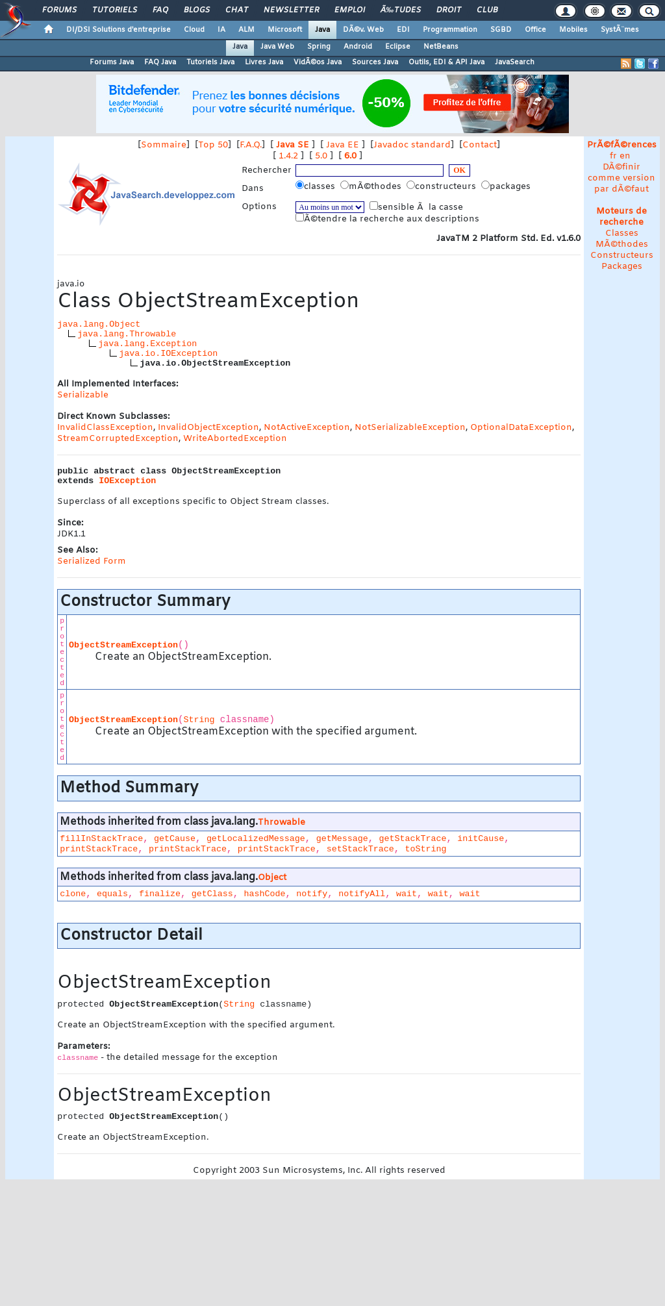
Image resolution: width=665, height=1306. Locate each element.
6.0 (350, 156)
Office (535, 29)
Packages (621, 266)
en (625, 156)
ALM (246, 29)
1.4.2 (288, 156)
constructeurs (443, 186)
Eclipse (397, 46)
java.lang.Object (98, 324)
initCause (480, 839)
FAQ (160, 10)
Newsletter (291, 10)
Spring (319, 46)
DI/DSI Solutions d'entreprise (118, 29)
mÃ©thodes (372, 186)
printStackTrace (99, 849)
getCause (174, 839)
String (198, 720)
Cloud (194, 29)
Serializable (82, 395)
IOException (127, 481)
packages (507, 186)
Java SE (292, 145)
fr (613, 156)
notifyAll (361, 894)
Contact (479, 145)
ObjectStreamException (123, 645)
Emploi (349, 10)
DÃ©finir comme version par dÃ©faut (621, 178)
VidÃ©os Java (318, 62)
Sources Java (375, 62)
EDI (403, 29)
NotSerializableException (410, 427)
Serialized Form (91, 561)
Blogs (196, 10)
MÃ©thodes (622, 244)
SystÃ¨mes (620, 29)
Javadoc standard (412, 145)
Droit (448, 10)
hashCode (265, 894)
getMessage (342, 839)
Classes (621, 233)
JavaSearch (514, 62)
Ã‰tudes (400, 10)
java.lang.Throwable (126, 334)
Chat (236, 10)
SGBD (501, 29)
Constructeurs (621, 255)
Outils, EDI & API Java (446, 62)
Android (358, 46)
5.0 (321, 156)
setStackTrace (360, 849)
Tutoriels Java (210, 62)
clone (73, 894)
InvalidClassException (105, 427)
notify (311, 894)
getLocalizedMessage (256, 839)
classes (316, 186)
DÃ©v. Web (363, 29)
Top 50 (213, 145)
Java (322, 29)
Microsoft (285, 29)
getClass (212, 894)
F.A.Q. (251, 145)
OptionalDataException (521, 427)
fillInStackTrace (101, 839)
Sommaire (163, 145)
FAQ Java (160, 62)
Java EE (342, 145)
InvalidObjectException (208, 427)
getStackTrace (412, 839)
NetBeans (440, 46)
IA (221, 29)
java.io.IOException (168, 353)
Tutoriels (114, 10)
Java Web (277, 46)
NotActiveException (307, 427)
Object (272, 877)
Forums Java (112, 62)
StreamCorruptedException (118, 438)
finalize (160, 894)
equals (112, 894)
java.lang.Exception (147, 344)
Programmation (450, 29)
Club (487, 10)
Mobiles (573, 29)
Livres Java (264, 62)
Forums (59, 10)
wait (406, 894)
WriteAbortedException (235, 438)
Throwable (281, 822)
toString (425, 849)
